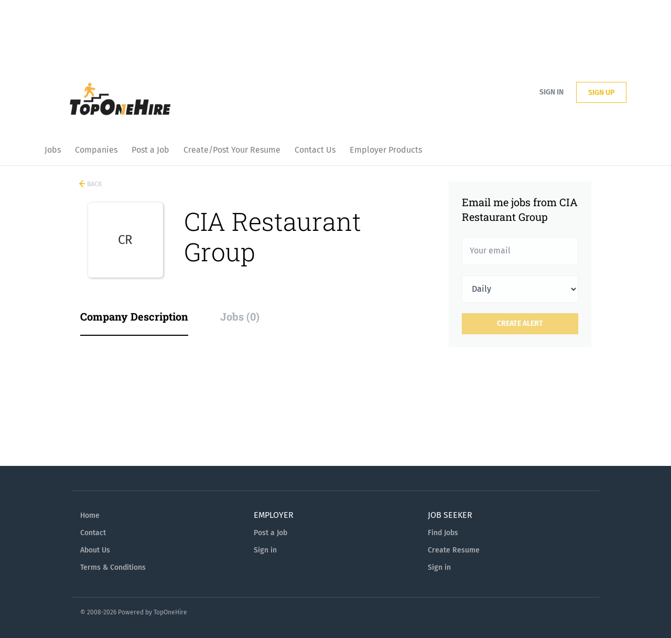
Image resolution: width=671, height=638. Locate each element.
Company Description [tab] (134, 316)
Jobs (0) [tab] (239, 316)
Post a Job (270, 532)
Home (90, 515)
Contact (93, 532)
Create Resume (454, 550)
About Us (95, 550)
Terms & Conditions (113, 567)
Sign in (551, 92)
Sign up (601, 92)
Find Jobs (443, 532)
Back (93, 184)
